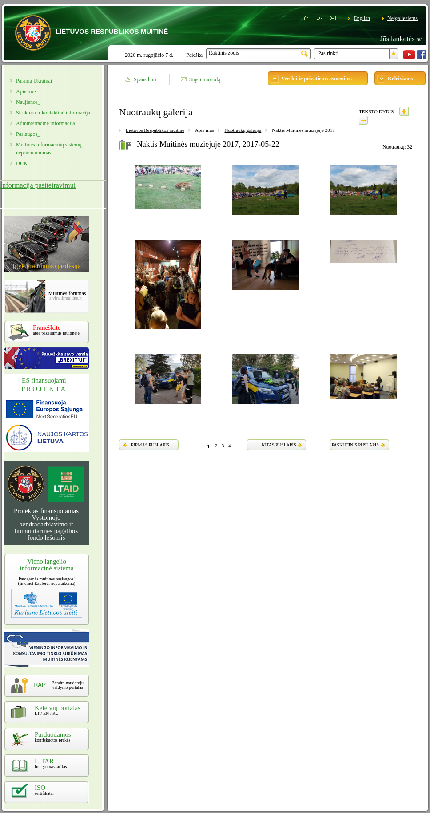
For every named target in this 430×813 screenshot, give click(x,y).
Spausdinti (145, 79)
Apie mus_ (27, 91)
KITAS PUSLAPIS (279, 444)
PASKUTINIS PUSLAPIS (355, 444)
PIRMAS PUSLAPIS (150, 444)
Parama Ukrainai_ (35, 81)
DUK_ (23, 163)
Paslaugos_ (28, 134)
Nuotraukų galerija (242, 130)
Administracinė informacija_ (46, 123)
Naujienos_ (28, 102)
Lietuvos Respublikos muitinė (155, 130)
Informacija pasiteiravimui (38, 185)
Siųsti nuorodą (204, 79)
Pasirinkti (328, 53)
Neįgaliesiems (402, 18)
